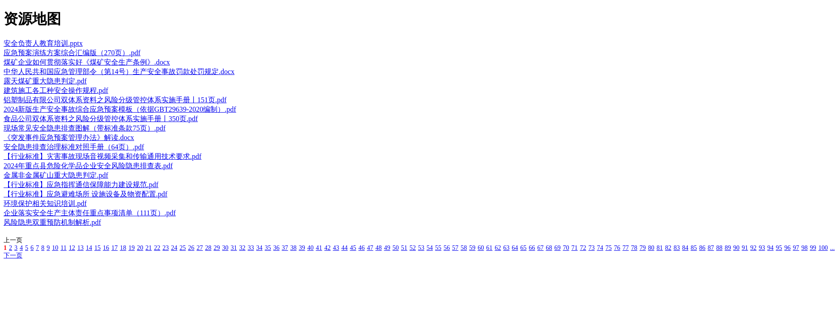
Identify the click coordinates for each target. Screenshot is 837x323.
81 (659, 247)
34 (259, 247)
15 (97, 247)
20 (140, 247)
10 (55, 247)
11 (63, 247)
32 (242, 247)
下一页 (13, 255)
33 (250, 247)
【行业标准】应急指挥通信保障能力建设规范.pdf (81, 184)
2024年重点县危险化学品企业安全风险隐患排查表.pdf (88, 166)
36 (276, 247)
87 (710, 247)
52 (412, 247)
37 (285, 247)
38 (293, 247)
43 (336, 247)
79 (642, 247)
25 (182, 247)
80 (651, 247)
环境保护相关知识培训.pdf (45, 203)
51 (404, 247)
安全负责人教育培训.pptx (43, 43)
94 (770, 247)
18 (123, 247)
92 (753, 247)
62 (497, 247)
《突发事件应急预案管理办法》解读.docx (69, 137)
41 (319, 247)
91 (745, 247)
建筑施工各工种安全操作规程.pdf (56, 90)
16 (106, 247)
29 (216, 247)
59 (472, 247)
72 (583, 247)
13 (80, 247)
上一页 (13, 240)
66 (532, 247)
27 (199, 247)
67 (540, 247)
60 (480, 247)
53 (421, 247)
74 (600, 247)
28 (208, 247)
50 (395, 247)
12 (72, 247)
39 (302, 247)
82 (668, 247)
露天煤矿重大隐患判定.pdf (45, 81)
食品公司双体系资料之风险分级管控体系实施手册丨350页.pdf (101, 118)
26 (191, 247)
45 (353, 247)
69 (557, 247)
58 (463, 247)
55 (438, 247)
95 (779, 247)
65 (523, 247)
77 (625, 247)
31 (233, 247)
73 (591, 247)
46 (361, 247)
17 (114, 247)
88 (719, 247)
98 (804, 247)
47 (370, 247)
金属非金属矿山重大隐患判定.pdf (56, 175)
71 (574, 247)
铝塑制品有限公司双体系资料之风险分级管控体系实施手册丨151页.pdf (115, 100)
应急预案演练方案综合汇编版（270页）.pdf (72, 53)
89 (727, 247)
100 (823, 247)
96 (787, 247)
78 (634, 247)
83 (676, 247)
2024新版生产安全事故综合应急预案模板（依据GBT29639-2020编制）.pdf (120, 109)
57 (455, 247)
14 (89, 247)
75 (608, 247)
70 (566, 247)
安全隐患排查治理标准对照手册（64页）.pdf (74, 147)
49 (387, 247)
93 (762, 247)
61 (489, 247)
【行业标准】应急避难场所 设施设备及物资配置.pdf (85, 194)
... (832, 247)
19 (131, 247)
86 (702, 247)
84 (685, 247)
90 (736, 247)
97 (796, 247)
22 (157, 247)
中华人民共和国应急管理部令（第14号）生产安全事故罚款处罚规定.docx (119, 71)
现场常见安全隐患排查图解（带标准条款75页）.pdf (84, 128)
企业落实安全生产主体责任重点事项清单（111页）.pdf (90, 213)
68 (549, 247)
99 (813, 247)
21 (148, 247)
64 (515, 247)
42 (327, 247)
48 (378, 247)
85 (693, 247)
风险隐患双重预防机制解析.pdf (52, 222)
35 (268, 247)
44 (344, 247)
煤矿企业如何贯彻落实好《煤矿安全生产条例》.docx (87, 62)
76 (617, 247)
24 (174, 247)
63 (506, 247)
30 (225, 247)
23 (165, 247)
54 (429, 247)
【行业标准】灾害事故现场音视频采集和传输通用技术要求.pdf (102, 156)
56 (446, 247)
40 (310, 247)
